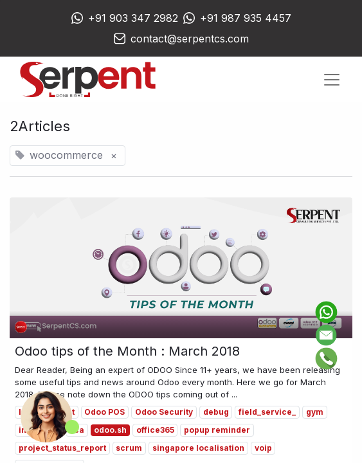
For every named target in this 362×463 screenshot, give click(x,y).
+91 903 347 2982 (133, 18)
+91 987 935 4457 (245, 18)
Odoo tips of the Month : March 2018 (127, 351)
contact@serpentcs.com (190, 38)
